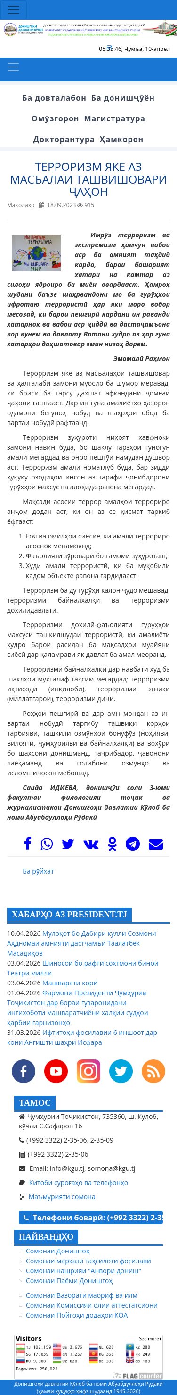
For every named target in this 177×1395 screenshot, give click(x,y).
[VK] (90, 846)
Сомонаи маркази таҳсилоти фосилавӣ (88, 1260)
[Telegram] (133, 846)
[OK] (112, 846)
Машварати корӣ (68, 982)
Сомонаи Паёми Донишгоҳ (69, 1280)
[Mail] (156, 846)
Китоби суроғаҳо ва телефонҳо (79, 1182)
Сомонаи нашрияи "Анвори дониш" (83, 1270)
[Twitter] (67, 846)
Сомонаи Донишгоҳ (57, 1250)
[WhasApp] (46, 846)
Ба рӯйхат (38, 870)
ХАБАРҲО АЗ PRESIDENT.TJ (69, 914)
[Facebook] (28, 846)
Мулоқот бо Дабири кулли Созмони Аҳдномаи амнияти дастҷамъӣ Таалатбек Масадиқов (81, 943)
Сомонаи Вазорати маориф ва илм (81, 1295)
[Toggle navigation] (13, 9)
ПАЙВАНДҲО (46, 1237)
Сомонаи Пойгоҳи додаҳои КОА (77, 1315)
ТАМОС (35, 1103)
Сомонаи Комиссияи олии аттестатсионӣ (92, 1305)
